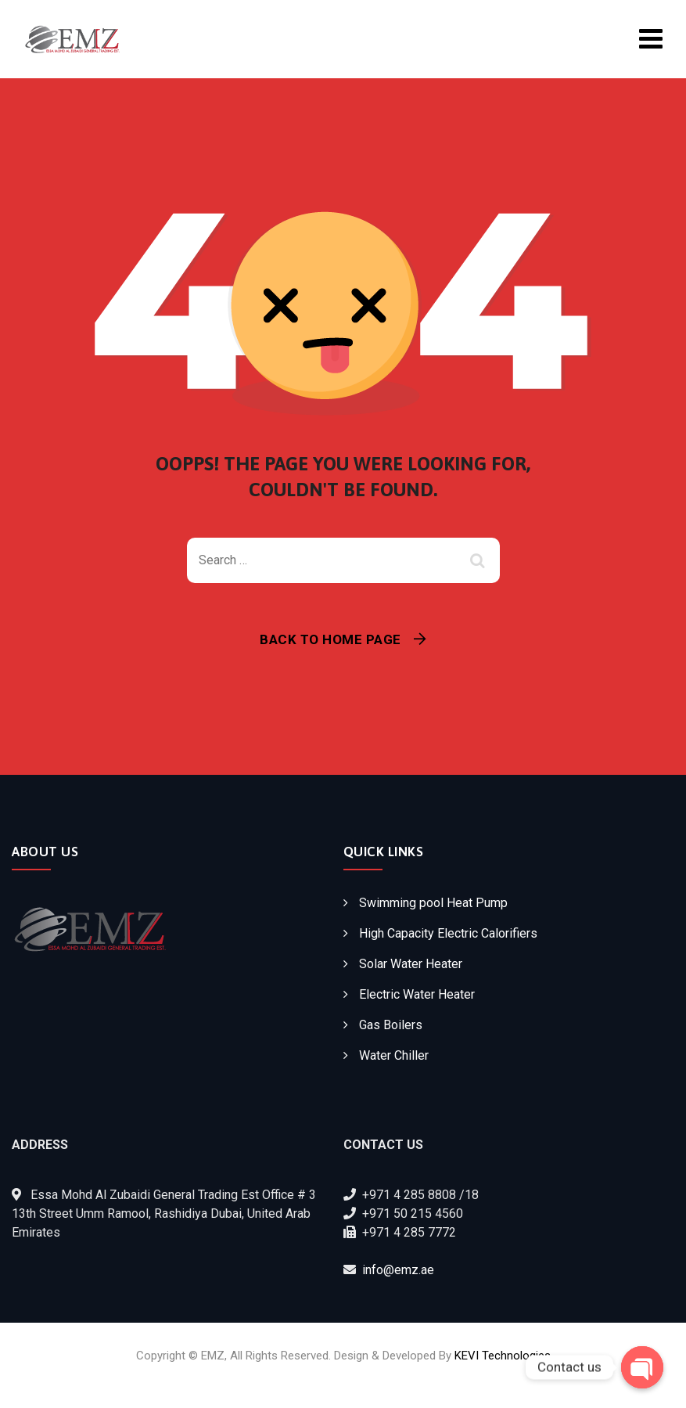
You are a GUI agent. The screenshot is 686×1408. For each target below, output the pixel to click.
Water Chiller (394, 1055)
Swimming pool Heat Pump (433, 902)
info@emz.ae (398, 1269)
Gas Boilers (390, 1024)
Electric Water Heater (417, 994)
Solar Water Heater (410, 963)
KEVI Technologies (502, 1356)
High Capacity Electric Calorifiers (448, 933)
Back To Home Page (330, 639)
